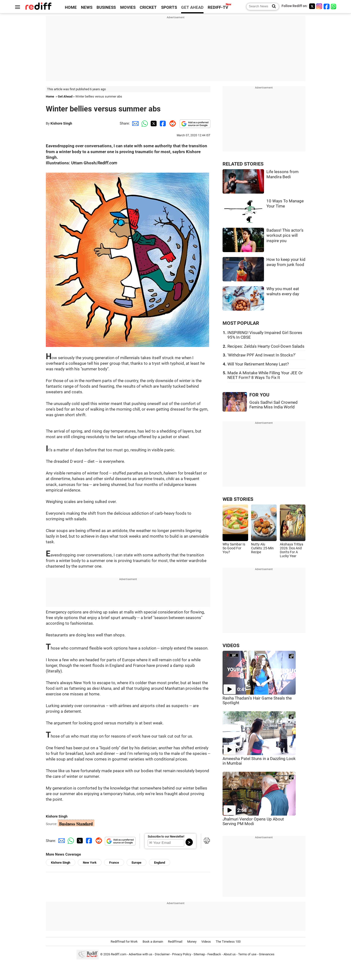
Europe (136, 862)
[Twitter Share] (153, 123)
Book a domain (153, 941)
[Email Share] (134, 123)
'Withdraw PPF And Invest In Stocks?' (261, 355)
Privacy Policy (181, 954)
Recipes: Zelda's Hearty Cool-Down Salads (265, 346)
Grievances (266, 954)
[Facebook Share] (162, 123)
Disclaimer (162, 954)
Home (50, 96)
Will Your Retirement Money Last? (258, 364)
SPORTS (169, 7)
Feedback (214, 954)
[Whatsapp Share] (143, 123)
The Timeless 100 (228, 941)
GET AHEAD (192, 7)
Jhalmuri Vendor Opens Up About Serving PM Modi (253, 821)
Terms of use (247, 954)
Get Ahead (65, 96)
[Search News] (272, 7)
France (114, 862)
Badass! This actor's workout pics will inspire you (284, 235)
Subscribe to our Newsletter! (166, 836)
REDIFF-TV (218, 7)
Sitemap (199, 954)
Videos (206, 941)
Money (191, 941)
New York (90, 862)
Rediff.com (118, 954)
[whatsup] (334, 6)
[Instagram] (319, 6)
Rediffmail (175, 941)
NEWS (86, 7)
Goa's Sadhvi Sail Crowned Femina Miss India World (273, 404)
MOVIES (128, 7)
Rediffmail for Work (124, 941)
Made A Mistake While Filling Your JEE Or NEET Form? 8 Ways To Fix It (265, 375)
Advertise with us (140, 954)
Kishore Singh (61, 123)
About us (230, 954)
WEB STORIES (238, 499)
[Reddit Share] (171, 123)
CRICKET (148, 7)
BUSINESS (106, 7)
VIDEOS (231, 645)
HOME (71, 7)
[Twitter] (312, 6)
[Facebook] (326, 6)
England (159, 862)
